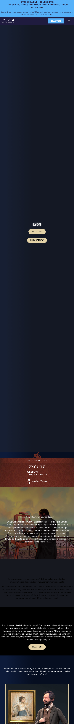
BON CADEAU (37, 240)
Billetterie (37, 232)
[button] (69, 21)
